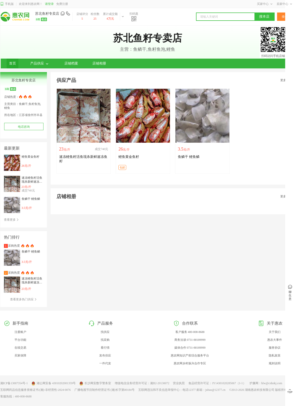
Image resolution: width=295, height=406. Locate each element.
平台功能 (20, 340)
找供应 (105, 332)
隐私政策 (275, 355)
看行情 (105, 347)
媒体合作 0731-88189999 (190, 347)
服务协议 (275, 347)
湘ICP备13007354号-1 (14, 383)
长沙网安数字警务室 (95, 383)
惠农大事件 (274, 340)
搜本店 (264, 16)
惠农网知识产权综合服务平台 (190, 355)
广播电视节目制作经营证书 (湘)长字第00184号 (104, 390)
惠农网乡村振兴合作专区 (190, 363)
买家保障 (20, 355)
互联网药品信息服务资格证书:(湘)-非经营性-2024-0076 (35, 390)
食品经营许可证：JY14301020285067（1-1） (217, 383)
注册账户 (20, 332)
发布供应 (105, 355)
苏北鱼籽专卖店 (47, 13)
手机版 (7, 4)
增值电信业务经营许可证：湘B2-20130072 (142, 383)
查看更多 (11, 219)
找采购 (105, 340)
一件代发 (105, 363)
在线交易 (20, 347)
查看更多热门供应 (23, 299)
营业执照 (179, 383)
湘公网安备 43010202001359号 (53, 383)
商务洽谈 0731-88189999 (190, 340)
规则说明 (275, 363)
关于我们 (275, 332)
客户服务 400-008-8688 (190, 332)
